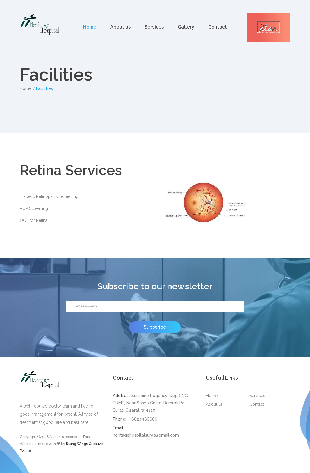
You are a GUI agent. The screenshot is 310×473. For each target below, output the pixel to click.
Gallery (186, 27)
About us (120, 27)
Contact (217, 27)
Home (89, 27)
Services (154, 27)
